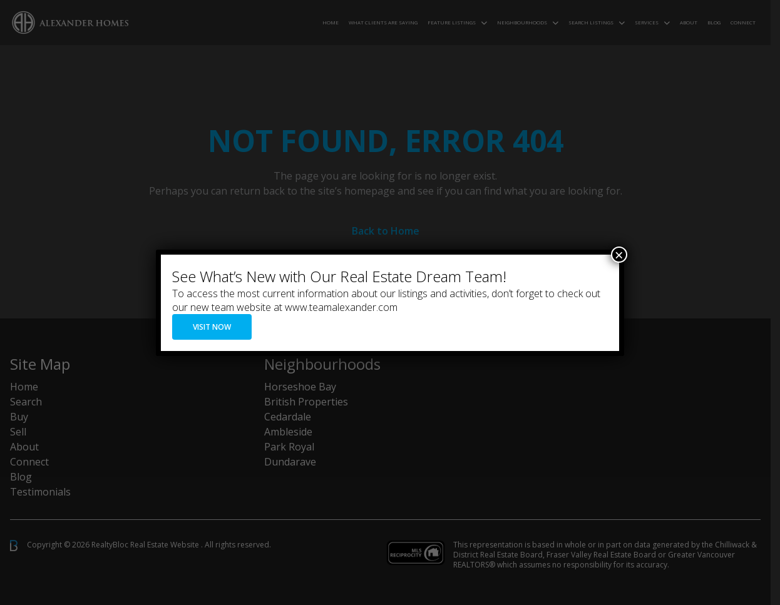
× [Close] (619, 255)
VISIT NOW (212, 327)
